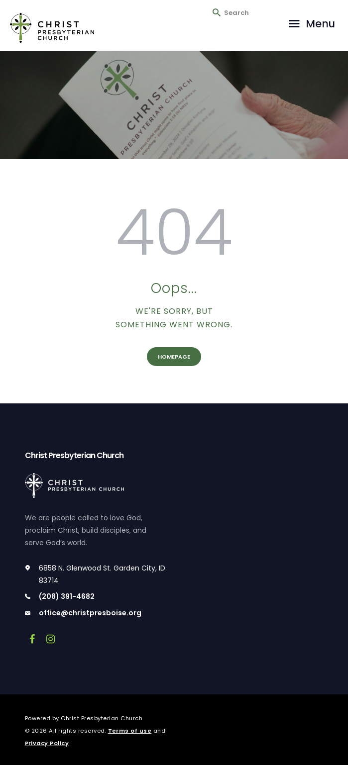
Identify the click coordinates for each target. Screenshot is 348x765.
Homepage (174, 357)
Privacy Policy (47, 743)
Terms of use (130, 731)
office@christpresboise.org (90, 613)
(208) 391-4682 (67, 596)
